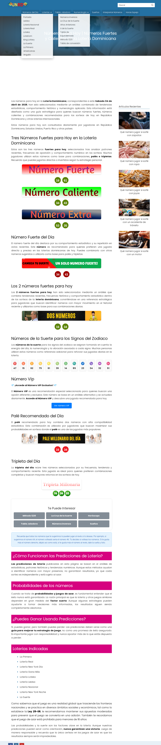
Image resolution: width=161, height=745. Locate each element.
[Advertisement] (80, 79)
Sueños (95, 12)
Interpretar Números (112, 12)
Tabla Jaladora (62, 12)
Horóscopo (94, 515)
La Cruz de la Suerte (61, 515)
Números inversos (61, 523)
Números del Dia (30, 12)
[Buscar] (152, 5)
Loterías (46, 12)
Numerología (80, 12)
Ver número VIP (61, 405)
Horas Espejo (132, 12)
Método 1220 (29, 515)
